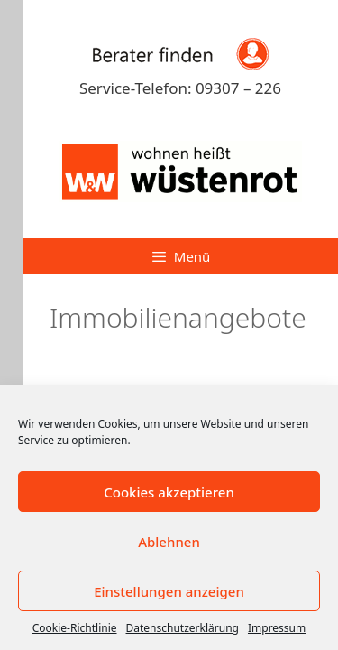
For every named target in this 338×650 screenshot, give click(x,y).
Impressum (277, 628)
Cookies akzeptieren (169, 492)
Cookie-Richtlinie (74, 628)
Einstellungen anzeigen (169, 591)
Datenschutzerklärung (182, 628)
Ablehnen (169, 542)
